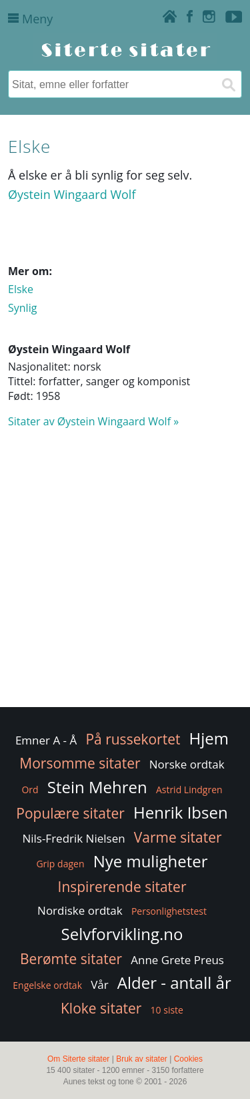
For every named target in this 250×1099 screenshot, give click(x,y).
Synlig (22, 307)
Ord (29, 789)
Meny (30, 19)
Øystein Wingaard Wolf (71, 194)
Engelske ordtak (47, 985)
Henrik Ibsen (180, 812)
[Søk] (228, 84)
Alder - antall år (174, 982)
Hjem (209, 738)
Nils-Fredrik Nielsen (73, 838)
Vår (100, 984)
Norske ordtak (187, 764)
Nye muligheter (150, 861)
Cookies (188, 1059)
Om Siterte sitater (78, 1059)
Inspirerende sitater (122, 886)
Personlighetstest (169, 911)
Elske (20, 289)
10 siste (167, 1010)
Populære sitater (70, 813)
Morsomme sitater (79, 763)
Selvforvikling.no (122, 934)
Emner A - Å (46, 740)
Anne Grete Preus (177, 959)
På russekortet (132, 739)
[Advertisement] (125, 574)
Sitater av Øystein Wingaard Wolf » (93, 421)
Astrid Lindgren (189, 789)
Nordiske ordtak (80, 910)
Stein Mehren (97, 787)
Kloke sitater (101, 1008)
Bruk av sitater (141, 1059)
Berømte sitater (71, 958)
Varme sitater (178, 837)
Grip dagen (60, 863)
